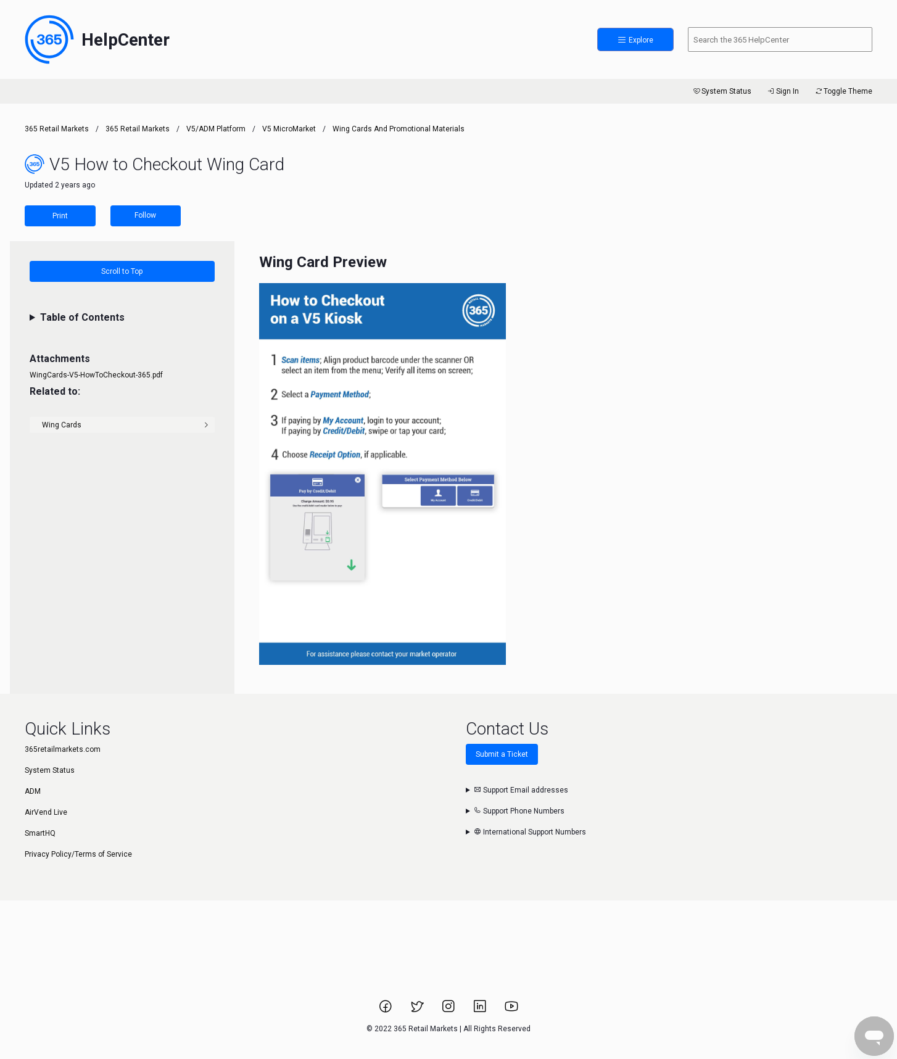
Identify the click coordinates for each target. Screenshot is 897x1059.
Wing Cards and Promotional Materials (399, 129)
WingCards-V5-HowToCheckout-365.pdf (96, 375)
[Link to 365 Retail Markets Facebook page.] (386, 1010)
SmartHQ (40, 833)
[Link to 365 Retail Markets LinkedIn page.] (481, 1010)
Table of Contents (82, 317)
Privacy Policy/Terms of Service (78, 854)
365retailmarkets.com (63, 749)
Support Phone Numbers (519, 811)
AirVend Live (46, 812)
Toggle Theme (843, 91)
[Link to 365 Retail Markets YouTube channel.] (511, 1010)
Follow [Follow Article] (145, 215)
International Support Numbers (530, 832)
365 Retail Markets (57, 129)
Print (60, 216)
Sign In (782, 91)
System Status (721, 91)
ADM (33, 791)
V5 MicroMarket (289, 129)
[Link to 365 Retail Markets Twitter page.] (418, 1010)
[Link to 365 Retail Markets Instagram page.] (449, 1010)
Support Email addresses (521, 790)
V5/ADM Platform (216, 129)
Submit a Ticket (502, 754)
